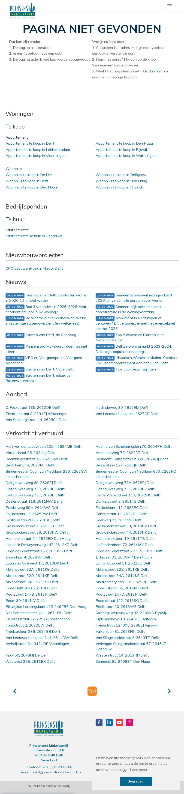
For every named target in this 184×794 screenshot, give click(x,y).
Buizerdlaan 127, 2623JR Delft (121, 465)
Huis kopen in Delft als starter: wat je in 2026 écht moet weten (46, 298)
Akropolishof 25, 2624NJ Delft (31, 452)
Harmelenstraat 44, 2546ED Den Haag (38, 538)
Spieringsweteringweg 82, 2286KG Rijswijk (132, 612)
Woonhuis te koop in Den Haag (121, 181)
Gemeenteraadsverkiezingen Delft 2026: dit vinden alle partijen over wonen (134, 298)
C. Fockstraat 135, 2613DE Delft (33, 407)
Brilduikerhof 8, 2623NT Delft (30, 465)
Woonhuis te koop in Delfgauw (121, 174)
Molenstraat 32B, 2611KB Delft (122, 569)
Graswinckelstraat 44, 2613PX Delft (126, 532)
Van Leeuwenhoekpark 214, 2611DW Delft (42, 637)
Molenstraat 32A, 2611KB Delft (32, 569)
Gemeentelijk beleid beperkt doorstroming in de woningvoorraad (128, 309)
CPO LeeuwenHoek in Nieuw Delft (34, 268)
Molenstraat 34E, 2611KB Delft (32, 581)
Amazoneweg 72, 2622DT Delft (123, 452)
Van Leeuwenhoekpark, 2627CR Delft (127, 413)
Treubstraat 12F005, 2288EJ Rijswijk (126, 625)
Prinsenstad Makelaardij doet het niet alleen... (46, 349)
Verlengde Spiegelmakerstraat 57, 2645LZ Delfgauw (131, 646)
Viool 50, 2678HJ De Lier (26, 655)
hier (159, 71)
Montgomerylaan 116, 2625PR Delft (126, 581)
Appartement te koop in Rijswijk (122, 149)
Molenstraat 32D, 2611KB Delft (32, 575)
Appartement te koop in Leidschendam (38, 149)
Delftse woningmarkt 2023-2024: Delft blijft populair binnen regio (134, 349)
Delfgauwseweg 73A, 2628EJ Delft (125, 482)
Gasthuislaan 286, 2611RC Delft (33, 520)
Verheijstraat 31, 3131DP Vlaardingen (37, 643)
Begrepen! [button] (136, 781)
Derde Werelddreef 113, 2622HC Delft (128, 495)
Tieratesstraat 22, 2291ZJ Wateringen (38, 619)
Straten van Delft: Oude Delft (40, 369)
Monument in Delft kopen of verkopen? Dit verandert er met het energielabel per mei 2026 (135, 323)
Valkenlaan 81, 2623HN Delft (120, 631)
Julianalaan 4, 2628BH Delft (29, 557)
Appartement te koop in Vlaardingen (36, 155)
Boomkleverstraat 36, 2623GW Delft (36, 459)
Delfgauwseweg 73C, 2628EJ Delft (125, 489)
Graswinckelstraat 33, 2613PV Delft (126, 526)
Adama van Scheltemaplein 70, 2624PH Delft (134, 446)
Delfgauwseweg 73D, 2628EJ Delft (35, 495)
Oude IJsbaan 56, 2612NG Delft (122, 588)
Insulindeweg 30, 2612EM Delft (122, 407)
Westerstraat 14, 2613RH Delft (122, 655)
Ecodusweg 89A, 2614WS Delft (33, 507)
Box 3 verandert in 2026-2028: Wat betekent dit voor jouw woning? (46, 309)
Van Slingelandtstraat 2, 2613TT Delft (128, 637)
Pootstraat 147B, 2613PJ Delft (31, 594)
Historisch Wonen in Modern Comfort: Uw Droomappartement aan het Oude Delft (137, 360)
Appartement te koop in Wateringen (126, 155)
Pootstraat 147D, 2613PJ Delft (122, 594)
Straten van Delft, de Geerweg (41, 335)
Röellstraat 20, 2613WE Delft (121, 606)
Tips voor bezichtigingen (126, 369)
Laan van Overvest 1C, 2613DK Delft (37, 563)
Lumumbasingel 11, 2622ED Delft (124, 563)
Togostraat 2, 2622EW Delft (30, 625)
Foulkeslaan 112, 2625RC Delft (122, 507)
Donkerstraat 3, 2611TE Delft (121, 501)
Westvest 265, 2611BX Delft (30, 661)
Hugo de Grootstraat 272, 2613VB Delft (129, 551)
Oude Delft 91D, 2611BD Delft (31, 588)
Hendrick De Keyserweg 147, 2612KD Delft (42, 544)
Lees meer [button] (138, 769)
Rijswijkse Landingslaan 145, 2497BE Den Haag (46, 606)
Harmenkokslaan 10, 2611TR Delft (125, 538)
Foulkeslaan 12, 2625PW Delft (31, 513)
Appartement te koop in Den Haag (124, 143)
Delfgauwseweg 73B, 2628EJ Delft (35, 489)
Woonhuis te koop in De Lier (29, 174)
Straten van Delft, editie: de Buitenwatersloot (38, 378)
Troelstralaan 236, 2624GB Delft (33, 631)
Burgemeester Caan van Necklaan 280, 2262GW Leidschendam (46, 474)
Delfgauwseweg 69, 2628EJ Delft (34, 482)
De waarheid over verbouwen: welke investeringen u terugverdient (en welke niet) (46, 320)
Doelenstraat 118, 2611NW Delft (34, 501)
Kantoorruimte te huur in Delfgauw (34, 235)
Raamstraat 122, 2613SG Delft (122, 600)
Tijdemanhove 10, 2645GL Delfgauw (126, 619)
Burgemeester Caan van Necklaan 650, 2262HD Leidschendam (136, 474)
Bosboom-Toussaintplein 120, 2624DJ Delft (132, 459)
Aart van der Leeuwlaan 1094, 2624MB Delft (44, 446)
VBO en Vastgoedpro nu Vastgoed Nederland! (44, 360)
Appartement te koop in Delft (30, 143)
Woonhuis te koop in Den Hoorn (32, 187)
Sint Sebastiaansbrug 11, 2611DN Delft (39, 612)
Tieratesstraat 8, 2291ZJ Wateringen (36, 413)
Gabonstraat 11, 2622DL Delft (121, 513)
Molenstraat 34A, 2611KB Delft (122, 575)
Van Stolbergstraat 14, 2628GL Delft (36, 419)
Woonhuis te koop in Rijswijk (119, 187)
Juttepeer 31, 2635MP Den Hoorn (124, 557)
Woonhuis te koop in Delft (27, 181)
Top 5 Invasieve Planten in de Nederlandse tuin (130, 337)
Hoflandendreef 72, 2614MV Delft (124, 544)
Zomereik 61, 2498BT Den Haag (123, 661)
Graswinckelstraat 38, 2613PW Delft (37, 532)
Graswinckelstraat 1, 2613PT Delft (35, 526)
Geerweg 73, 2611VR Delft (119, 520)
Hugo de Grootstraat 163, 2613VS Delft (39, 551)
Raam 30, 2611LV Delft (25, 600)
